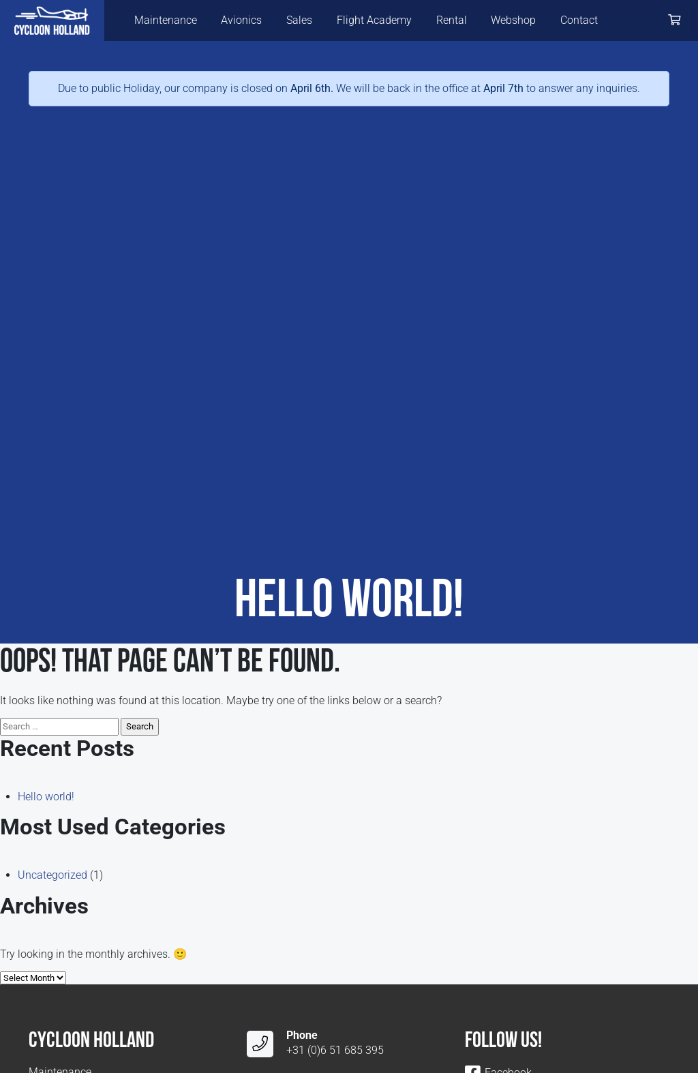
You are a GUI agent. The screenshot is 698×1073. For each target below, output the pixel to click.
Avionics (241, 20)
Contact (579, 20)
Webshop (513, 20)
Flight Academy (374, 20)
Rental (451, 20)
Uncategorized (52, 874)
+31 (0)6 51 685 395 (335, 1050)
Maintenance (165, 20)
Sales (299, 20)
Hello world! (46, 796)
